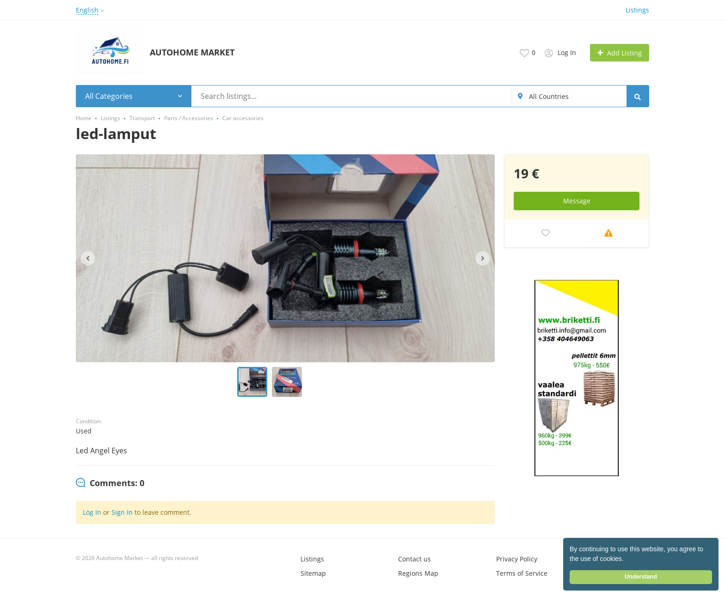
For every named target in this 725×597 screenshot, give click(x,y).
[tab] (110, 483)
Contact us (414, 558)
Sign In (122, 512)
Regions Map (418, 573)
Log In (92, 512)
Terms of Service (521, 573)
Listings (637, 10)
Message (576, 200)
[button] (627, 559)
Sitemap (313, 573)
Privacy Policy (516, 558)
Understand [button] (641, 576)
